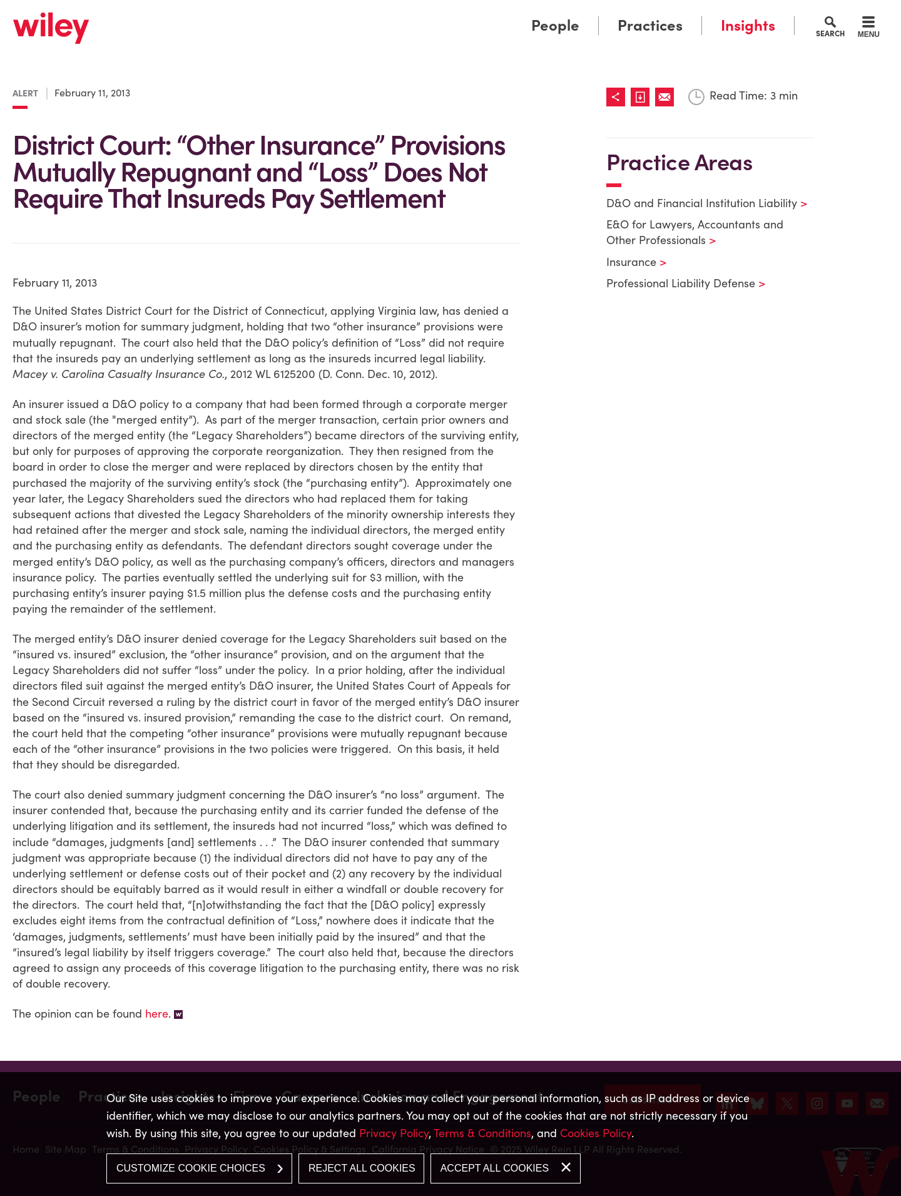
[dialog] (450, 1134)
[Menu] (869, 29)
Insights (748, 25)
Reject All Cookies (361, 1168)
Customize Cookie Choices (190, 1168)
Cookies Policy (595, 1133)
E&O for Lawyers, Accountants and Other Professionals (694, 232)
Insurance (628, 262)
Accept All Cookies (494, 1168)
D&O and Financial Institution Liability (699, 203)
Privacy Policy (394, 1133)
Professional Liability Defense (678, 283)
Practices (650, 25)
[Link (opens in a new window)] (643, 97)
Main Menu (411, 14)
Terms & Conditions (482, 1133)
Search (830, 33)
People (555, 25)
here (156, 1013)
